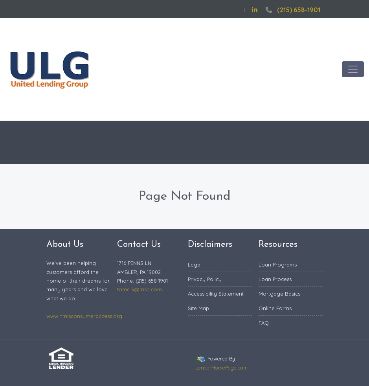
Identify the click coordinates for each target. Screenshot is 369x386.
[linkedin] (254, 10)
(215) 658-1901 (292, 10)
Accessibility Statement (216, 293)
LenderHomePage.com (221, 367)
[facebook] (244, 10)
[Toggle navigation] (353, 69)
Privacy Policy (205, 279)
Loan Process (275, 279)
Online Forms (275, 308)
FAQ (264, 323)
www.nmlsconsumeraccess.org (84, 316)
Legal (195, 264)
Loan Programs (278, 264)
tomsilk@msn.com (139, 289)
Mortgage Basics (279, 293)
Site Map (198, 308)
